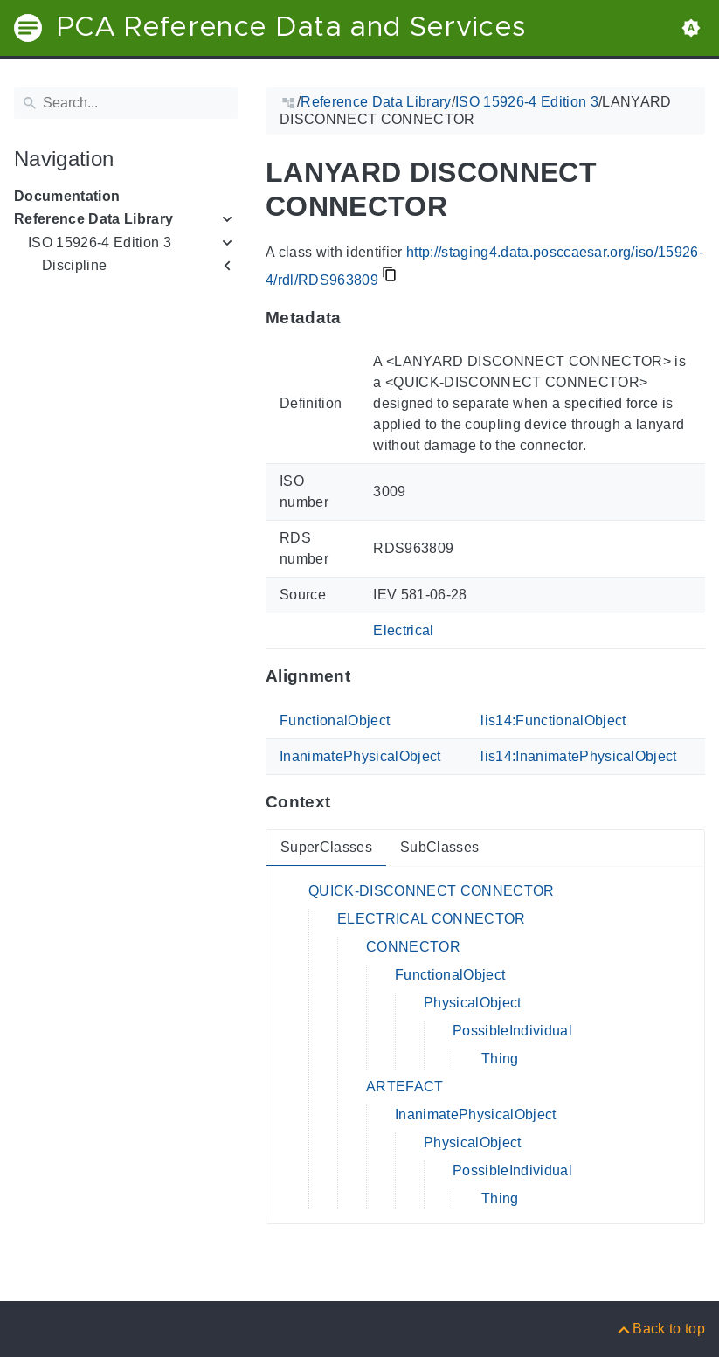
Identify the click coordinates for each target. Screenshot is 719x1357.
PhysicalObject (473, 1002)
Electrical (403, 630)
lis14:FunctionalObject (553, 720)
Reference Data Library (93, 218)
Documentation (67, 196)
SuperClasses (326, 847)
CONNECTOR (413, 946)
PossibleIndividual (512, 1030)
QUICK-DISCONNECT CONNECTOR (431, 890)
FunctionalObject (335, 720)
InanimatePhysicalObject (360, 756)
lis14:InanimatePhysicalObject (578, 756)
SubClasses (439, 847)
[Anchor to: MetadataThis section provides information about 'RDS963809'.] (359, 317)
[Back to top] (660, 1328)
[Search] (126, 103)
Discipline (74, 265)
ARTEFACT (405, 1086)
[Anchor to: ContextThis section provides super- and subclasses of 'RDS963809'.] (347, 802)
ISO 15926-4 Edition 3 (99, 242)
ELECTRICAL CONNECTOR (431, 918)
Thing (500, 1058)
